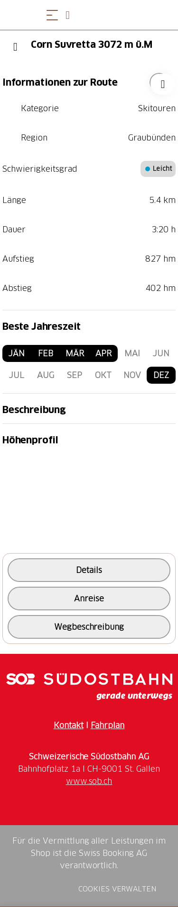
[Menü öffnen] (52, 15)
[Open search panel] (71, 15)
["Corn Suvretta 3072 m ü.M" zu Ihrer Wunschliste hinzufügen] (159, 82)
